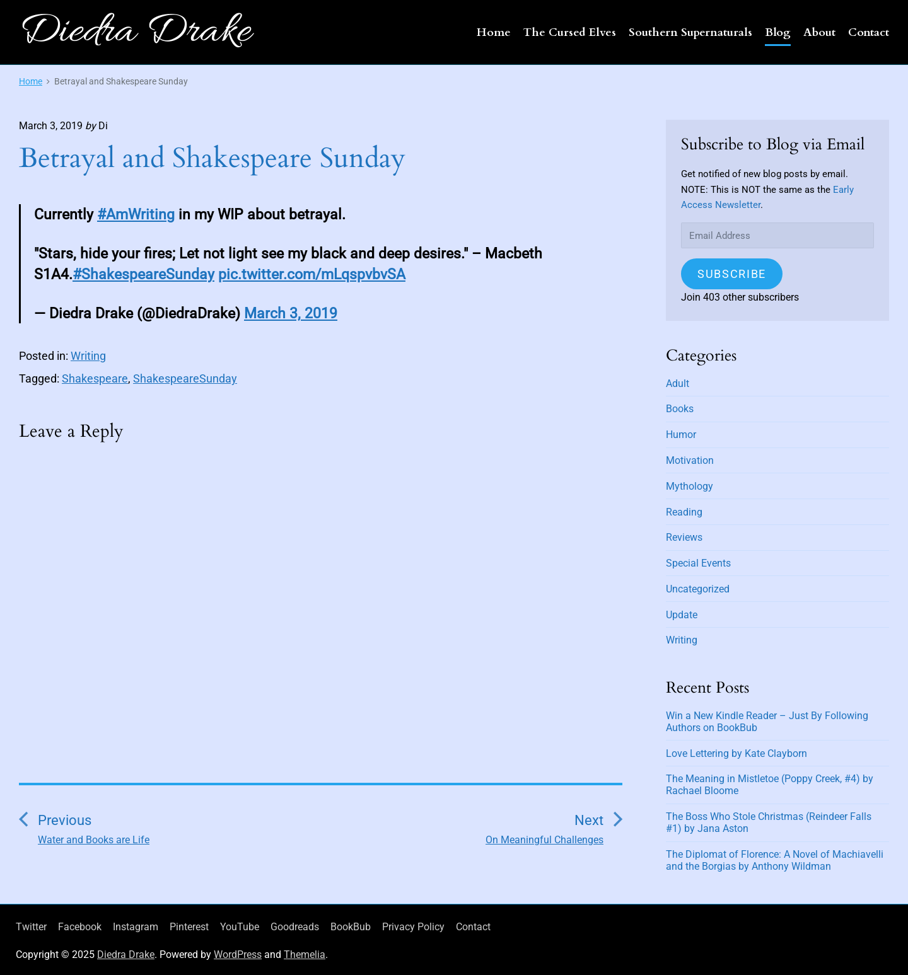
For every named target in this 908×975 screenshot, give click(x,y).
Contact (868, 32)
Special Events (698, 563)
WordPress (238, 955)
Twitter (31, 927)
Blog (778, 32)
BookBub (350, 927)
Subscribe (731, 273)
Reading (684, 512)
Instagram (135, 927)
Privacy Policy (413, 927)
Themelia (304, 955)
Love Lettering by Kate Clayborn (736, 753)
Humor (681, 435)
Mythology (689, 486)
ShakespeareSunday (185, 378)
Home (494, 32)
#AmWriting (136, 214)
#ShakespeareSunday (143, 274)
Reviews (684, 537)
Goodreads (295, 927)
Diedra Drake (125, 955)
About (819, 32)
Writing (88, 355)
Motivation (690, 460)
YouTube (239, 927)
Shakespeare (95, 378)
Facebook (80, 927)
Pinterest (189, 927)
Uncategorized (698, 589)
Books (680, 409)
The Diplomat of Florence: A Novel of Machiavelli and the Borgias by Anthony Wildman (774, 860)
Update (681, 615)
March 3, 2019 (290, 313)
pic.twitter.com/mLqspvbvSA (311, 274)
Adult (677, 383)
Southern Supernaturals (690, 32)
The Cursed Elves (569, 32)
